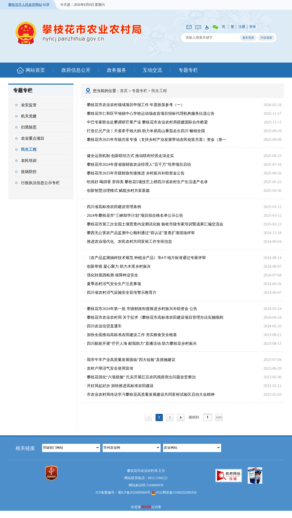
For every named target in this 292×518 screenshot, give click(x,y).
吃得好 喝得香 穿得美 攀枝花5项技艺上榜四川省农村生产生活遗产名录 (147, 182)
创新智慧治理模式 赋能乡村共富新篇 (118, 190)
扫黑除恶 (26, 127)
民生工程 (26, 149)
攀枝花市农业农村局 (78, 33)
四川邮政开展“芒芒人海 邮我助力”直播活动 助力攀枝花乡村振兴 (142, 343)
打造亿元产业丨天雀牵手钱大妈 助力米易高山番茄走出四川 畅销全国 (146, 131)
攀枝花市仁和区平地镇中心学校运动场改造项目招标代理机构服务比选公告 (151, 113)
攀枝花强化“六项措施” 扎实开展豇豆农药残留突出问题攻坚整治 (141, 377)
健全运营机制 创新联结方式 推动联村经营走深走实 (130, 156)
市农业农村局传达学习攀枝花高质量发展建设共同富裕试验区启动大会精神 (151, 394)
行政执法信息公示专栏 (37, 183)
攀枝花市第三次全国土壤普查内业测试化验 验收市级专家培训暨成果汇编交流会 (155, 224)
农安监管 (26, 105)
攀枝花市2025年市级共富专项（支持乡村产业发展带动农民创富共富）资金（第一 (156, 139)
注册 (242, 27)
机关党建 (26, 116)
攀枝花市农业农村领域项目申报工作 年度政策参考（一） (136, 105)
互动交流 (152, 70)
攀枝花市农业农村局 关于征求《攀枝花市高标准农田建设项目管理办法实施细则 (155, 317)
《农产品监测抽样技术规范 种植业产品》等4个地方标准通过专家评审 (146, 258)
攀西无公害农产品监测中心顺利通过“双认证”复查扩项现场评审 (141, 233)
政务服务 (116, 70)
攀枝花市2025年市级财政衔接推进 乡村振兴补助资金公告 (136, 173)
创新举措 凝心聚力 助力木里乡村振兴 (119, 266)
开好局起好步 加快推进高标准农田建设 (120, 386)
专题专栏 (188, 70)
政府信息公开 (75, 70)
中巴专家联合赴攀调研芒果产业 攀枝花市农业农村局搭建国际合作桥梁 (147, 122)
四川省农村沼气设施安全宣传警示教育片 (122, 292)
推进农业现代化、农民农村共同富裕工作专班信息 (129, 241)
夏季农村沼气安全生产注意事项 (114, 284)
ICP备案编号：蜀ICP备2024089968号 (123, 492)
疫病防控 (26, 172)
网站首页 (35, 70)
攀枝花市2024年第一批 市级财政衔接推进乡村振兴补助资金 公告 (142, 309)
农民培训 (26, 160)
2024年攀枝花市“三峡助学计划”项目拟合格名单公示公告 (135, 215)
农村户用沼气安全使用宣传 (110, 368)
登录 (252, 27)
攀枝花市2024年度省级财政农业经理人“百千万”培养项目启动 (139, 164)
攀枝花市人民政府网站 (25, 5)
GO (219, 417)
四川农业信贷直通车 (104, 326)
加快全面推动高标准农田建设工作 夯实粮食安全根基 (132, 335)
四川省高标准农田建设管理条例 (114, 207)
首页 (124, 91)
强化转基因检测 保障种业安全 (112, 275)
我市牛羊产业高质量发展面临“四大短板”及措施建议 (131, 360)
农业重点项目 (29, 138)
